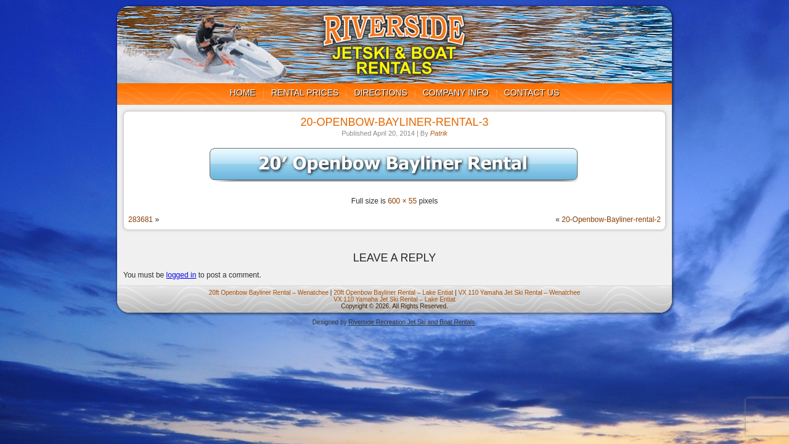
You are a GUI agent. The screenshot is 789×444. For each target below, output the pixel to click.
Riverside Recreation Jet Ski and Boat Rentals (411, 322)
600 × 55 (402, 201)
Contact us (532, 92)
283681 (140, 219)
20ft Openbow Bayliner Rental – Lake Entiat (393, 292)
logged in (181, 275)
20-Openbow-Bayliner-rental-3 (394, 122)
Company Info (456, 92)
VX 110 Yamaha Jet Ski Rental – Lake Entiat (394, 299)
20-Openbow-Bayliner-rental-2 (611, 219)
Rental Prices (305, 92)
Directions (380, 92)
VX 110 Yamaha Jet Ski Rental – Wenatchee (519, 292)
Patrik (439, 133)
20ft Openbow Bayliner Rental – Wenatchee (269, 292)
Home (243, 92)
